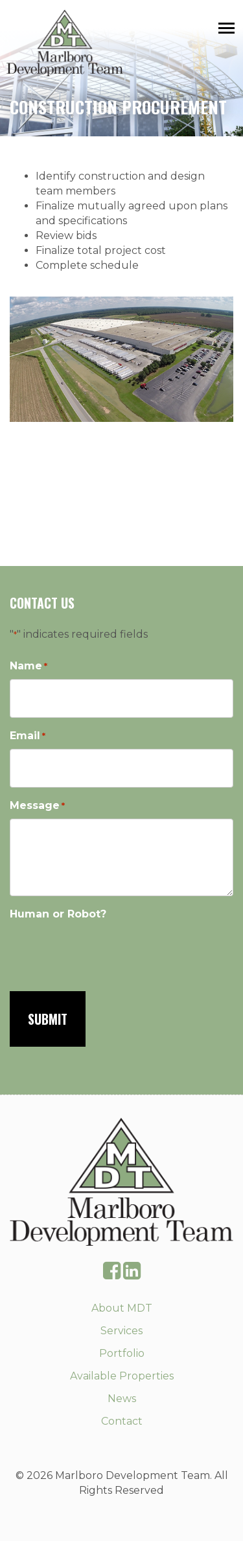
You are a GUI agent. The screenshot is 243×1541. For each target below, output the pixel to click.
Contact (122, 1421)
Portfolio (122, 1353)
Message (37, 806)
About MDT (121, 1308)
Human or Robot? (58, 914)
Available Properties (122, 1376)
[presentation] (108, 952)
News (122, 1398)
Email (27, 736)
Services (121, 1331)
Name (28, 666)
